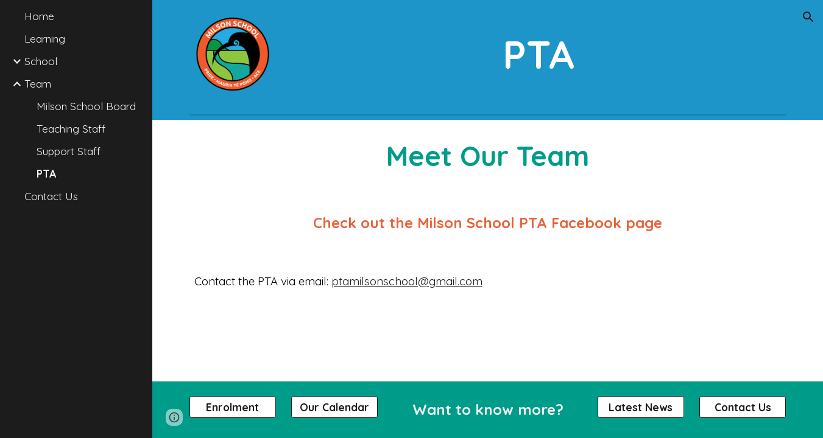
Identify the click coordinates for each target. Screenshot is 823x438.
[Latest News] (640, 407)
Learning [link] (44, 38)
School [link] (40, 61)
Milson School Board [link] (86, 106)
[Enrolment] (232, 407)
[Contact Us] (742, 407)
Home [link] (39, 16)
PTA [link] (46, 173)
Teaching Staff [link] (71, 128)
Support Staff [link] (69, 151)
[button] (808, 17)
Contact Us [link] (51, 196)
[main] (538, 54)
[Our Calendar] (334, 407)
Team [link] (37, 83)
